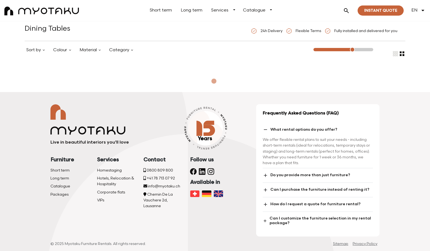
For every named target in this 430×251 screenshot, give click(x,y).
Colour (60, 50)
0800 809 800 (158, 170)
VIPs (100, 200)
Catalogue (254, 10)
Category (119, 50)
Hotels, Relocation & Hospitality (115, 181)
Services (219, 10)
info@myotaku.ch (161, 186)
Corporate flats (111, 192)
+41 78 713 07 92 (159, 178)
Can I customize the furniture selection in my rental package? (317, 220)
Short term (161, 10)
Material (89, 50)
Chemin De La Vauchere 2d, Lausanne (158, 200)
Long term (191, 10)
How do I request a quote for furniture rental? (312, 204)
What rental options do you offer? (300, 129)
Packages (59, 194)
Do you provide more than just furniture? (306, 175)
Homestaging (109, 170)
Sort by (34, 50)
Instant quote (380, 10)
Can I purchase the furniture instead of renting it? (316, 190)
